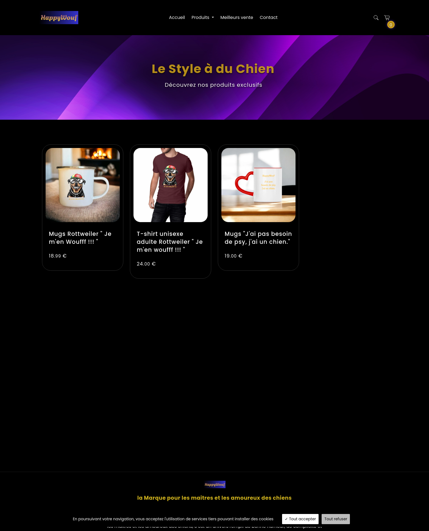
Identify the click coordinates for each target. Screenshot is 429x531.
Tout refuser (335, 519)
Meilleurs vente (237, 17)
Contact (269, 17)
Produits (201, 17)
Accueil (177, 17)
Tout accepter (300, 519)
